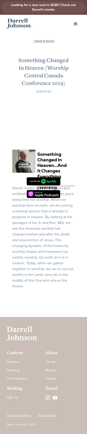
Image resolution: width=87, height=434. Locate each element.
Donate (50, 378)
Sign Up (12, 397)
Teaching (13, 370)
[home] (18, 23)
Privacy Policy (47, 415)
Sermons (13, 362)
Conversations (17, 378)
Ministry (51, 370)
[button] (76, 24)
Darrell (50, 362)
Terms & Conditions (19, 415)
